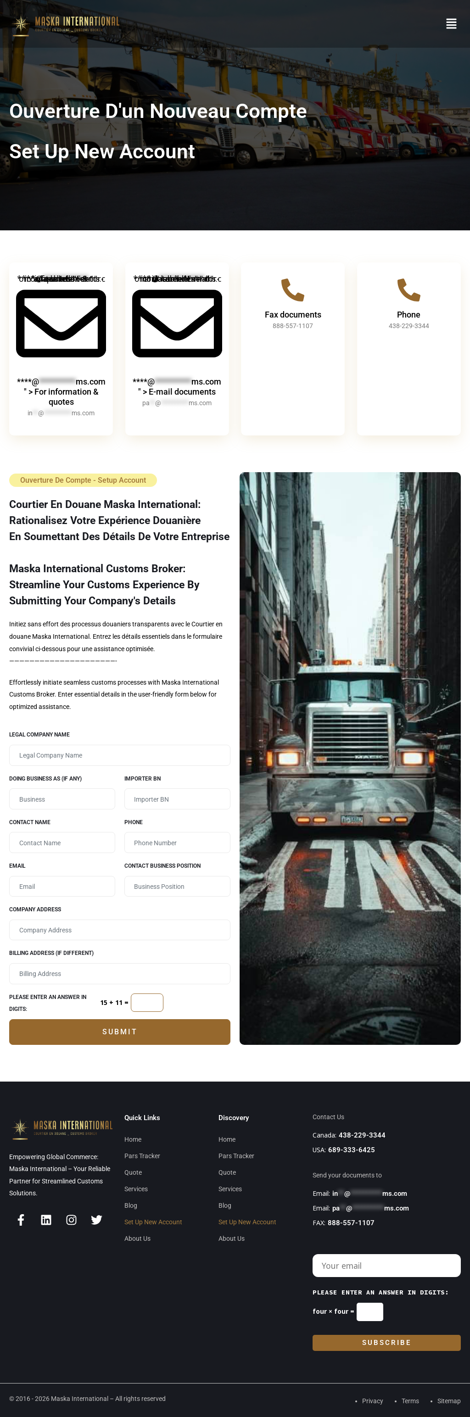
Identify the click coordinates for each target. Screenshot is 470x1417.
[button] (451, 23)
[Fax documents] (292, 290)
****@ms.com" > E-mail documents (177, 386)
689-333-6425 (351, 1150)
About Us (137, 1238)
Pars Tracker (142, 1156)
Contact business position (162, 866)
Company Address (35, 909)
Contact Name (29, 822)
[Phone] (408, 290)
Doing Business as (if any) (45, 778)
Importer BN (142, 778)
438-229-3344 (362, 1135)
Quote (133, 1172)
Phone (408, 314)
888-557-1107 (351, 1223)
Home (132, 1139)
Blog (130, 1205)
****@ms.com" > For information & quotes (61, 392)
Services (136, 1189)
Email (17, 866)
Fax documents (293, 314)
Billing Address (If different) (51, 953)
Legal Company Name (39, 734)
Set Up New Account (153, 1222)
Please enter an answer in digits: (47, 1003)
